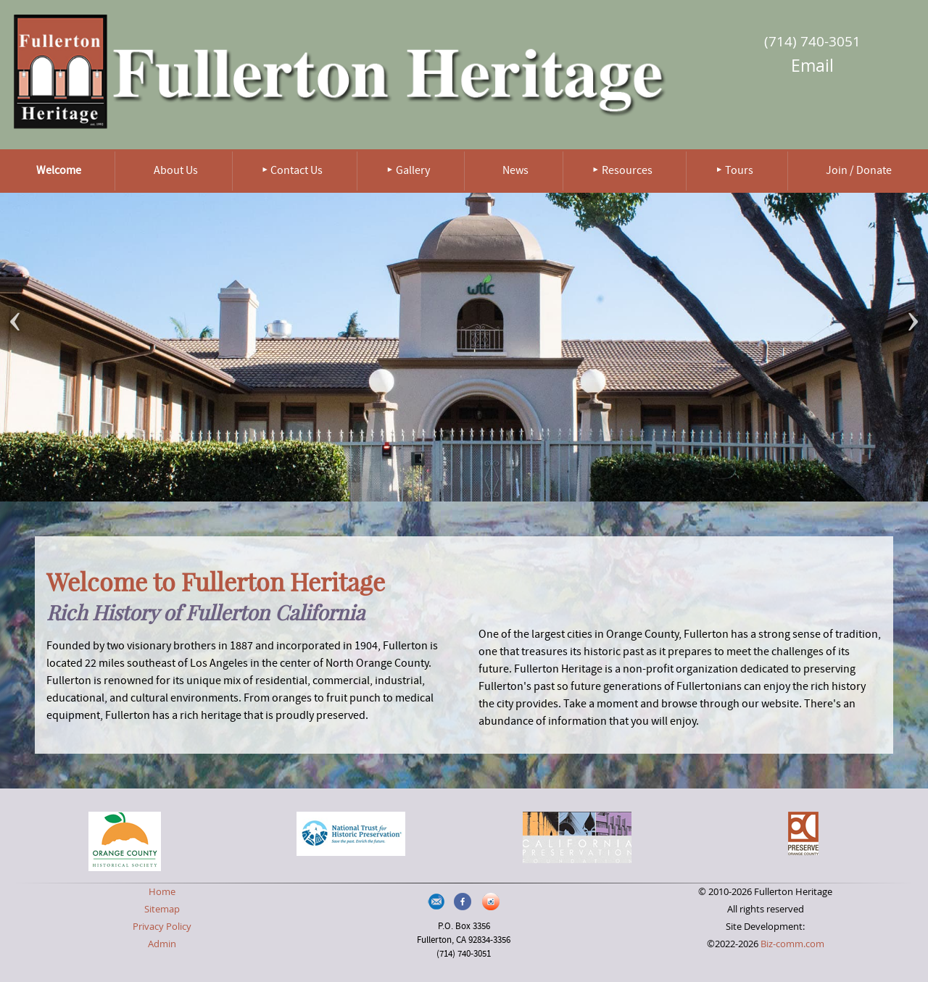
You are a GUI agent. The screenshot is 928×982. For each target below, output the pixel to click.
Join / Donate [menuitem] (859, 171)
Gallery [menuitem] (413, 171)
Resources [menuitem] (627, 171)
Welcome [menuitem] (58, 171)
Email (812, 65)
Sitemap (162, 909)
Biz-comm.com (792, 944)
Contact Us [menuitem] (296, 171)
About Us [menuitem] (176, 171)
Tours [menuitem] (739, 171)
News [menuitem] (515, 171)
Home (162, 892)
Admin (162, 944)
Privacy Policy (162, 926)
